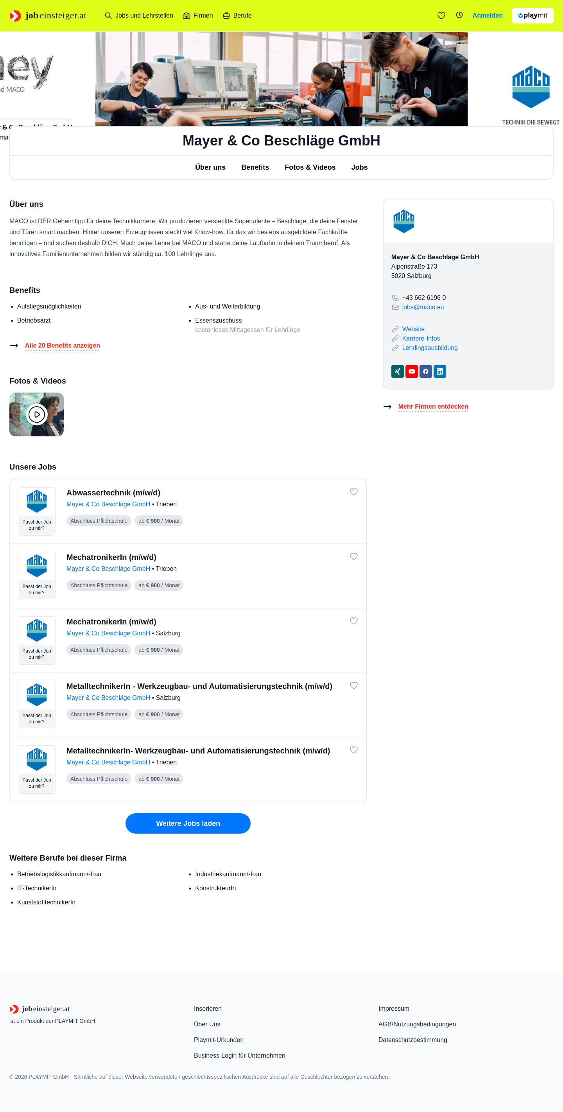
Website (413, 329)
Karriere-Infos (421, 338)
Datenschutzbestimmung (412, 1040)
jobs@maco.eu (423, 307)
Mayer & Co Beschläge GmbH (109, 504)
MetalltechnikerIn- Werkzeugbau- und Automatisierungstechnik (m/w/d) (198, 750)
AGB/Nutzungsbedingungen (417, 1024)
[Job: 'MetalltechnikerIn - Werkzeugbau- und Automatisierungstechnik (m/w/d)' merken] (354, 685)
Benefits (255, 167)
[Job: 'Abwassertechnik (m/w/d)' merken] (354, 492)
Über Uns (207, 1024)
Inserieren (208, 1008)
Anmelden (488, 15)
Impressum (393, 1008)
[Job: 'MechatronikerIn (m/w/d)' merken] (354, 556)
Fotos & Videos (310, 167)
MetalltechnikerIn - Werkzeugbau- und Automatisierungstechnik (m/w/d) (199, 686)
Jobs (359, 167)
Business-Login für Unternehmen (239, 1055)
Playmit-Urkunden (219, 1040)
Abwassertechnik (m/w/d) (113, 492)
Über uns (210, 167)
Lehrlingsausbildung (430, 347)
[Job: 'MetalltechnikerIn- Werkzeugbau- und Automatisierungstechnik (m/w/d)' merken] (354, 750)
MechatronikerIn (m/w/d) (111, 557)
